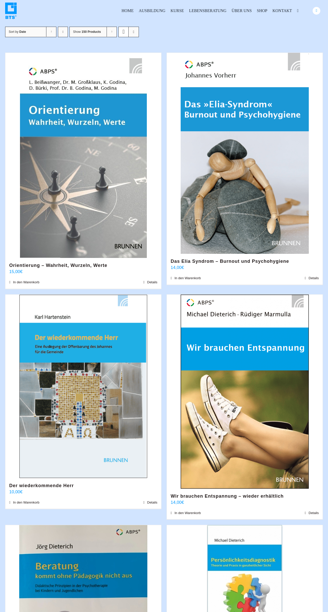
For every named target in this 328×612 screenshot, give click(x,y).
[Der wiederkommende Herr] (83, 386)
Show (87, 32)
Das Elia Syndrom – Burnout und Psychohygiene (230, 261)
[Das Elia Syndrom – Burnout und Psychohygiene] (245, 153)
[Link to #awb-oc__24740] (316, 11)
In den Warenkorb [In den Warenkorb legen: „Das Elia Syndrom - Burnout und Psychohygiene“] (188, 278)
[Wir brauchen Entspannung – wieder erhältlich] (245, 392)
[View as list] (134, 32)
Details (152, 282)
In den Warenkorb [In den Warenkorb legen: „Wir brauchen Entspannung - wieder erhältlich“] (188, 513)
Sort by (17, 32)
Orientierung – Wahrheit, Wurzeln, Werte (58, 265)
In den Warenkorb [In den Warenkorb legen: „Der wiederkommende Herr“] (26, 502)
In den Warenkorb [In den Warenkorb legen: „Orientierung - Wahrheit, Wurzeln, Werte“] (26, 282)
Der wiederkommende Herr (41, 485)
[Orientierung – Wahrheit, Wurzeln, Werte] (83, 155)
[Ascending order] (63, 32)
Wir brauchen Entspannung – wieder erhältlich (227, 496)
